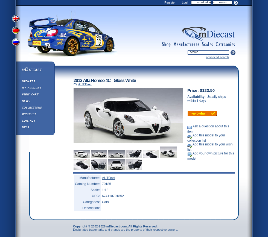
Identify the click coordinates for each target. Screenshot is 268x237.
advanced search (217, 57)
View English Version (16, 18)
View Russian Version (16, 43)
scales (207, 44)
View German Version (16, 31)
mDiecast (35, 70)
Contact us (35, 121)
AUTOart (85, 84)
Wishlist (35, 115)
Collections (35, 108)
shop (166, 44)
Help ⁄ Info (35, 128)
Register (170, 2)
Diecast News (35, 102)
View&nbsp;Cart (35, 95)
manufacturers (186, 44)
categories (225, 44)
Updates (35, 82)
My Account (35, 88)
